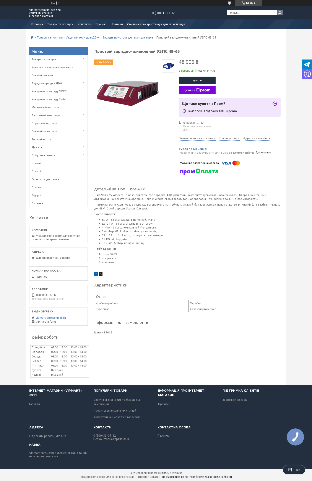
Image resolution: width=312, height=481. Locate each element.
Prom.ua (177, 472)
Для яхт (37, 147)
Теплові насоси (41, 139)
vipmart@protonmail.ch (51, 317)
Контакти (84, 24)
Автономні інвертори (46, 115)
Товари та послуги (60, 24)
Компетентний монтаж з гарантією (117, 416)
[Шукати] (280, 12)
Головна (37, 24)
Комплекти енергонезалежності (53, 67)
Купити (197, 80)
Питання (37, 203)
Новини (36, 163)
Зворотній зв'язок (235, 399)
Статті (36, 171)
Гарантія (35, 403)
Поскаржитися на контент (178, 476)
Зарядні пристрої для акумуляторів (127, 37)
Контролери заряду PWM (49, 99)
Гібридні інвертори (44, 123)
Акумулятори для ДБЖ (82, 37)
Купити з (197, 90)
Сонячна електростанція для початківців (156, 24)
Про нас (101, 24)
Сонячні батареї (42, 75)
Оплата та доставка (45, 179)
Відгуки (36, 195)
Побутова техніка (43, 155)
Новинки (117, 24)
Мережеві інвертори (45, 107)
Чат (294, 470)
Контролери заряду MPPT (49, 91)
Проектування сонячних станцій (115, 410)
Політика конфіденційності (214, 476)
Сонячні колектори (44, 131)
